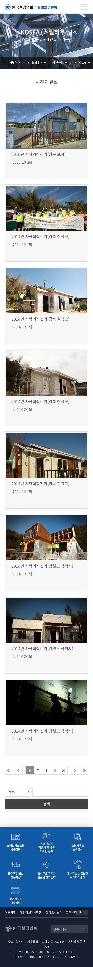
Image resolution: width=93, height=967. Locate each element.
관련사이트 (60, 929)
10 (63, 770)
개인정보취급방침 (31, 912)
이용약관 (10, 912)
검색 (46, 803)
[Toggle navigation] (84, 7)
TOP (83, 912)
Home (14, 63)
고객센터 (71, 912)
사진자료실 (80, 62)
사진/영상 (58, 62)
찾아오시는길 (54, 912)
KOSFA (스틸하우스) (31, 62)
